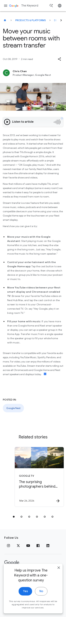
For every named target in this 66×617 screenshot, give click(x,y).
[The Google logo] (11, 562)
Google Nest (13, 408)
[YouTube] (28, 545)
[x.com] (18, 545)
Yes (25, 598)
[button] (59, 59)
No (41, 598)
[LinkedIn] (48, 545)
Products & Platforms (30, 20)
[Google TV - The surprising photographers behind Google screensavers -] (39, 477)
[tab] (14, 517)
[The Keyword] (5, 20)
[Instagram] (8, 545)
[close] (58, 574)
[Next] (61, 20)
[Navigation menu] (5, 5)
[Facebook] (38, 545)
